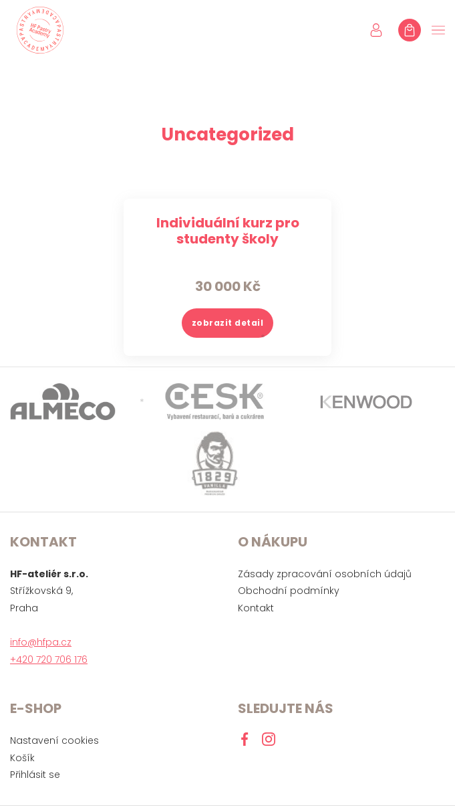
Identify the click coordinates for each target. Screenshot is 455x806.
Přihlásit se (35, 774)
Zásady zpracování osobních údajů (325, 574)
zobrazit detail (228, 322)
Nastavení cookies (54, 740)
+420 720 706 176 (49, 659)
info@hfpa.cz (40, 642)
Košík (22, 758)
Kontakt (256, 608)
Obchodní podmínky (288, 590)
